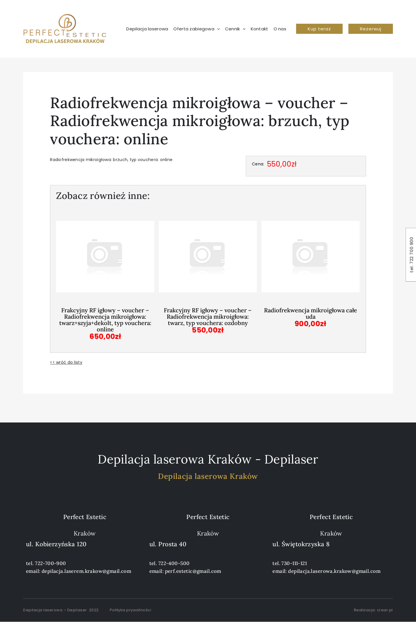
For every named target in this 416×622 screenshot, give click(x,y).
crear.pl (385, 610)
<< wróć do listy (66, 362)
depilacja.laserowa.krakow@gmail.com (334, 571)
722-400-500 (174, 563)
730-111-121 (294, 563)
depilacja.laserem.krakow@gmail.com (86, 571)
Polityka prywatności (130, 610)
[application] (217, 29)
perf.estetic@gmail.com (193, 571)
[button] (319, 29)
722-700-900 (50, 563)
